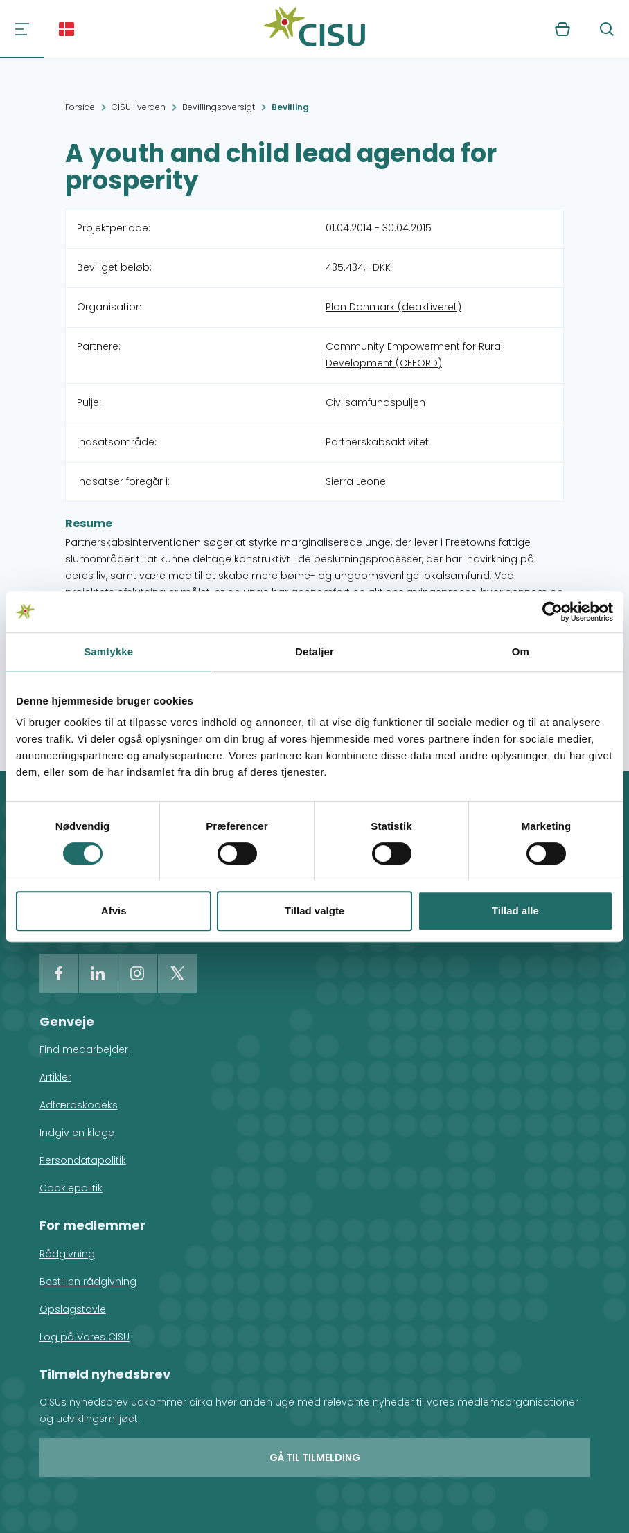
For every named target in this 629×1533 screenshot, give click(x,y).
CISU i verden (139, 107)
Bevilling (290, 107)
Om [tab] (520, 651)
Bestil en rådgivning (87, 1281)
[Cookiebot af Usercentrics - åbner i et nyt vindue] (552, 611)
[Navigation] (22, 29)
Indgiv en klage (76, 1133)
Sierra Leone (356, 481)
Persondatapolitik (82, 1160)
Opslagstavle (72, 1309)
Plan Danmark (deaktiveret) (393, 307)
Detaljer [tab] (314, 651)
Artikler (55, 1077)
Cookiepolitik (71, 1188)
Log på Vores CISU (84, 1337)
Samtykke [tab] (108, 651)
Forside (80, 107)
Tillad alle (515, 910)
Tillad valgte (314, 910)
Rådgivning (67, 1254)
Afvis (114, 910)
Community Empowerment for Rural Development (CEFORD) (414, 354)
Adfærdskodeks (78, 1105)
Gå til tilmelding (314, 1457)
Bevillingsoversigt (218, 107)
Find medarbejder (83, 1049)
